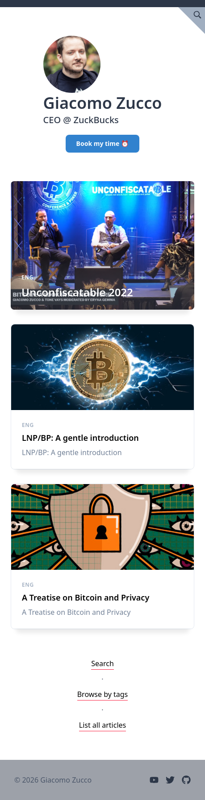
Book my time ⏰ (102, 143)
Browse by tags (102, 694)
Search (102, 663)
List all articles (102, 725)
